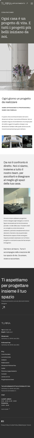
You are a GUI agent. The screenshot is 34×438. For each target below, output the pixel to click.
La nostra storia (6, 357)
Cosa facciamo (5, 354)
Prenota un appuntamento (9, 371)
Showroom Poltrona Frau (8, 365)
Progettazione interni (7, 379)
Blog (2, 351)
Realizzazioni (5, 362)
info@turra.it (9, 332)
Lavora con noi (5, 376)
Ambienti (4, 360)
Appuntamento (18, 3)
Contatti (4, 374)
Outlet (3, 368)
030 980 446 (7, 330)
